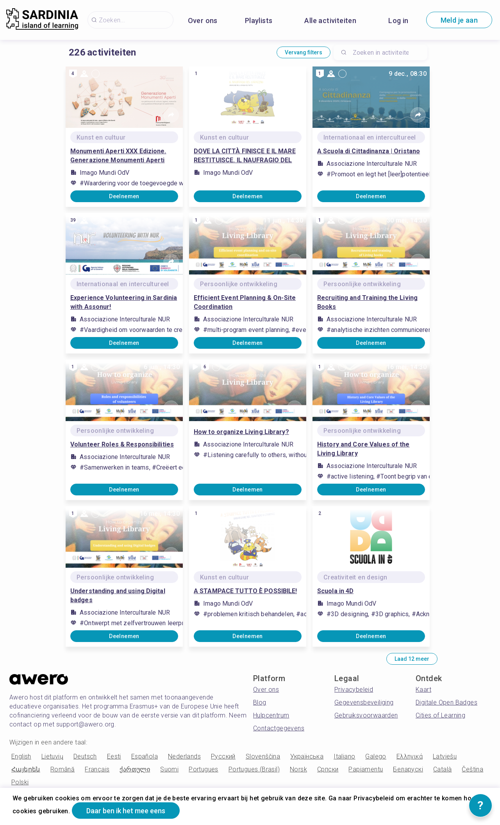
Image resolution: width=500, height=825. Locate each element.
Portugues (203, 769)
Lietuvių (52, 756)
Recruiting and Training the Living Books (367, 302)
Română (62, 769)
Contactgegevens (278, 728)
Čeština (472, 769)
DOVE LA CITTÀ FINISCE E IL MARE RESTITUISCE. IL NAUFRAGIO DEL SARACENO (245, 156)
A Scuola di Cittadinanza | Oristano (368, 151)
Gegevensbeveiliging (364, 702)
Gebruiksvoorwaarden (366, 715)
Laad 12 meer (412, 659)
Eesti (114, 756)
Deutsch (85, 756)
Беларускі (408, 769)
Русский (223, 756)
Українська (306, 756)
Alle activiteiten (330, 20)
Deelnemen (124, 196)
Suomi (169, 769)
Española (144, 756)
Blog (259, 702)
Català (442, 769)
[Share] (171, 115)
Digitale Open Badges (446, 702)
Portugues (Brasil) (254, 769)
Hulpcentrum (271, 715)
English (21, 756)
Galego (375, 756)
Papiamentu (365, 769)
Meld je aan (459, 20)
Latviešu (445, 756)
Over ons (203, 20)
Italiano (344, 756)
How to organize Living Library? (241, 432)
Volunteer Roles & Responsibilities (122, 444)
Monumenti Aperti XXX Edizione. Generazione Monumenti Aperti (118, 155)
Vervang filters (303, 52)
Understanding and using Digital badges (117, 595)
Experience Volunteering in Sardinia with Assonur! (123, 302)
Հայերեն (25, 769)
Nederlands (184, 756)
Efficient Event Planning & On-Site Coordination (245, 302)
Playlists (259, 20)
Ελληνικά (409, 756)
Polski (20, 782)
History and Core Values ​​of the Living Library (363, 449)
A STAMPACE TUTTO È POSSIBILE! (245, 591)
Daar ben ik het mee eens (125, 811)
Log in (398, 20)
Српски (327, 769)
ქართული (135, 769)
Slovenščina (263, 756)
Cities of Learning (440, 715)
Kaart (423, 689)
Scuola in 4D (335, 591)
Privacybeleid (353, 689)
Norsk (298, 769)
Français (97, 769)
